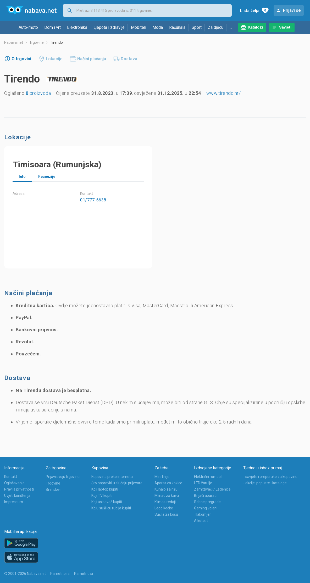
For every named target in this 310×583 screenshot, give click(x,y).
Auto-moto (28, 27)
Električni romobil (208, 477)
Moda (157, 27)
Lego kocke (163, 508)
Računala (177, 27)
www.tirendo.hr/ (223, 93)
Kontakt (10, 477)
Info (22, 176)
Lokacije (54, 58)
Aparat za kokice (168, 483)
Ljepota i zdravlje (109, 27)
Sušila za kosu (166, 514)
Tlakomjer (202, 514)
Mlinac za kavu (166, 495)
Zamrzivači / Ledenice (212, 489)
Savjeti (285, 27)
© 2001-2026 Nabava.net (25, 573)
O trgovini (21, 58)
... (231, 27)
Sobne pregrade (207, 502)
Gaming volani (205, 508)
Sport (197, 27)
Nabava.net (13, 42)
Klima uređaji (165, 502)
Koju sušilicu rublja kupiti (111, 508)
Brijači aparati (205, 495)
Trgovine (36, 42)
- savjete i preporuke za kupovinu (270, 477)
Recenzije (46, 176)
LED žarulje (203, 483)
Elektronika (77, 27)
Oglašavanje (14, 483)
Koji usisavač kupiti (106, 502)
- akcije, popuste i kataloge (265, 483)
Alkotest (201, 521)
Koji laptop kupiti (104, 489)
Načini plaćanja (91, 58)
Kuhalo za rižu (166, 489)
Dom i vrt (52, 27)
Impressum (13, 502)
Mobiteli (138, 27)
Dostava (129, 58)
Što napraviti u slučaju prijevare (116, 483)
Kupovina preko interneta (112, 477)
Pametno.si (83, 573)
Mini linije (161, 477)
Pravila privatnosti (19, 489)
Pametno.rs (60, 573)
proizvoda (38, 93)
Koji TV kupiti (101, 495)
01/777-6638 (93, 199)
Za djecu (215, 27)
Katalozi (255, 27)
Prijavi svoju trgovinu (63, 477)
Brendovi (53, 489)
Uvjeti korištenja (17, 495)
